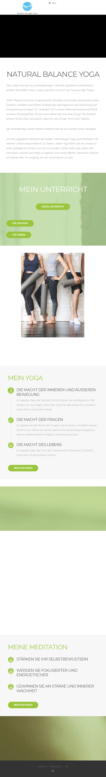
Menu (52, 3)
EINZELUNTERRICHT (53, 206)
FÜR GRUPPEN (20, 223)
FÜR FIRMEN (18, 234)
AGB (66, 766)
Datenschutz (56, 766)
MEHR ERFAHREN (23, 468)
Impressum (42, 766)
